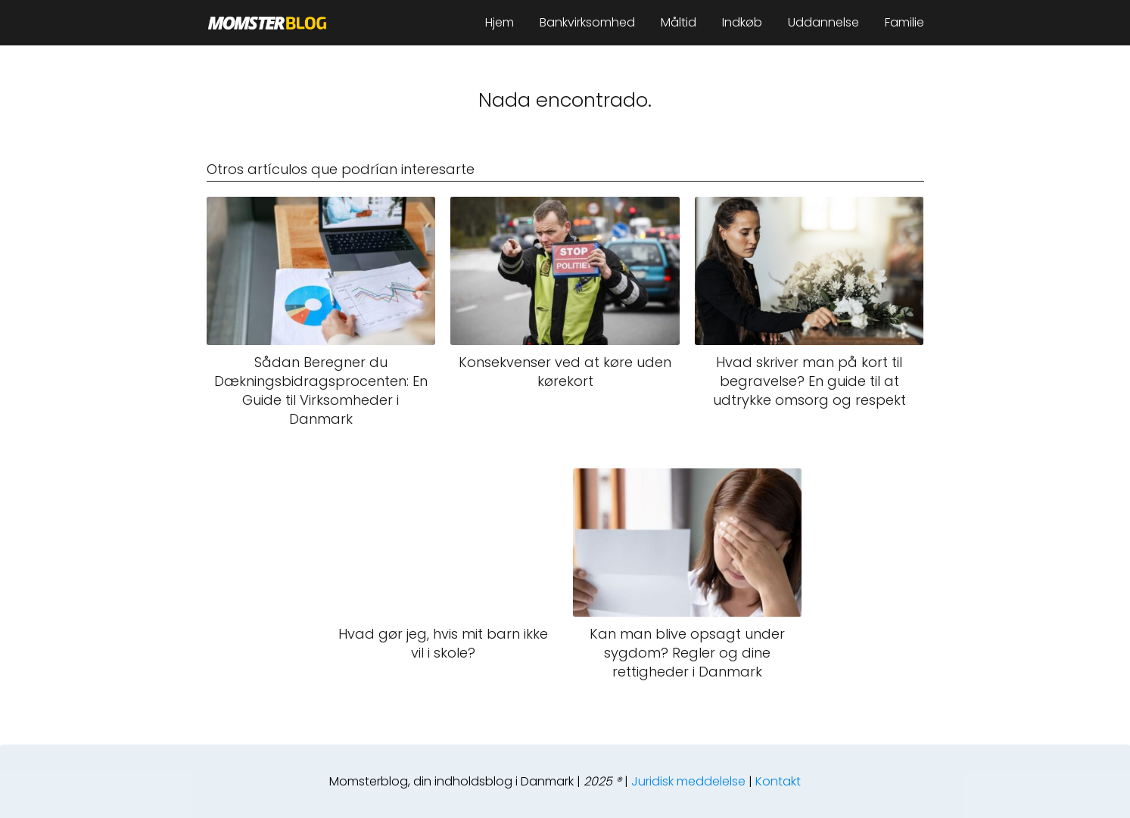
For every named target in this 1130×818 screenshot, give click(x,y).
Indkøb (742, 22)
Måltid (678, 22)
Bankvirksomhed (587, 22)
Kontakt (778, 781)
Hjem (499, 22)
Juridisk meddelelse (688, 781)
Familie (904, 22)
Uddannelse (823, 22)
